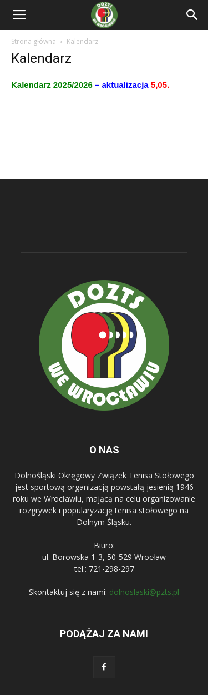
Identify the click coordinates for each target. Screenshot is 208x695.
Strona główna (33, 41)
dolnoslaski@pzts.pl (144, 592)
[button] (192, 15)
